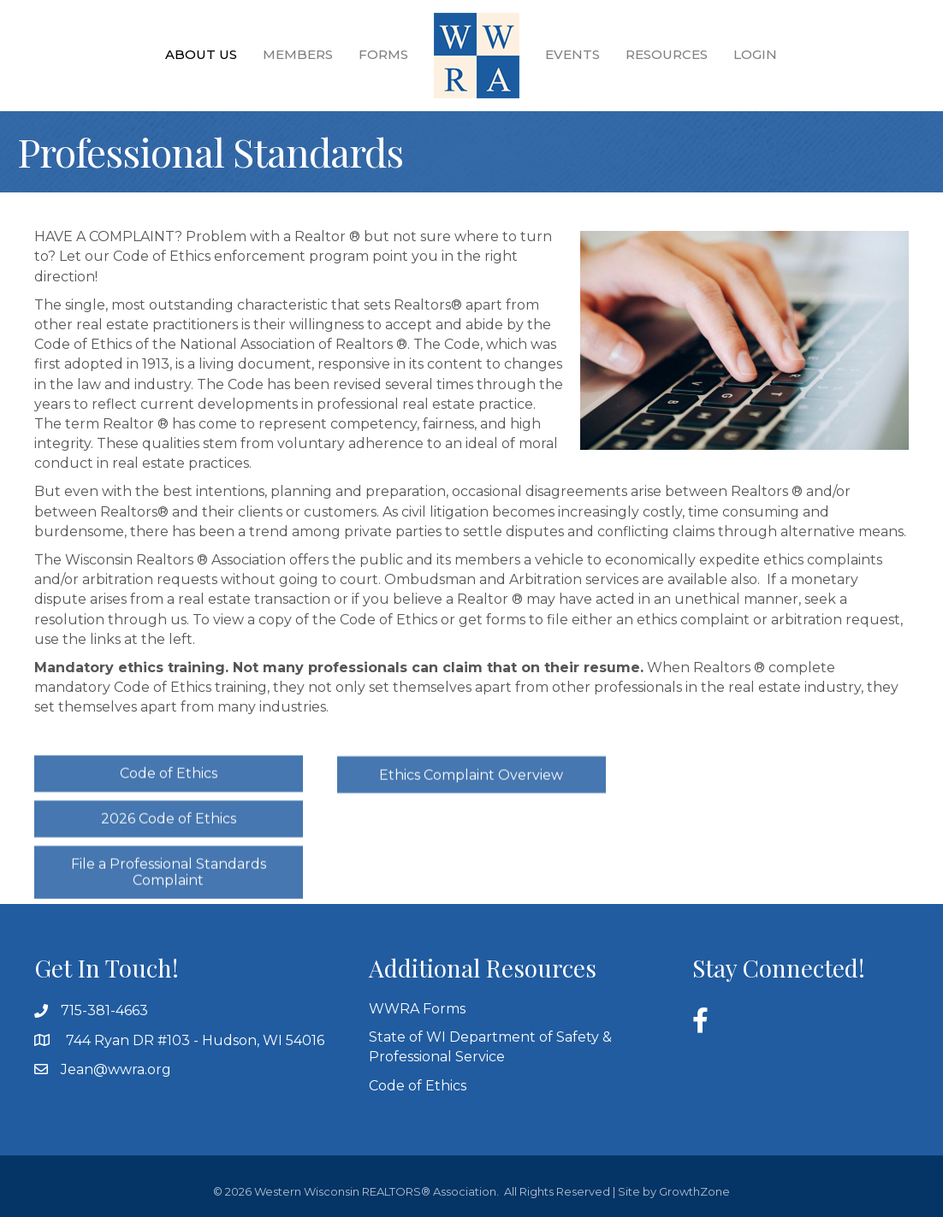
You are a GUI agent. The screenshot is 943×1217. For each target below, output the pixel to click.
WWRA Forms (417, 1009)
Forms (383, 54)
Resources (667, 54)
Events (572, 54)
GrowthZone (694, 1191)
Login (755, 54)
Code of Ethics (417, 1086)
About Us (201, 54)
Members (298, 54)
